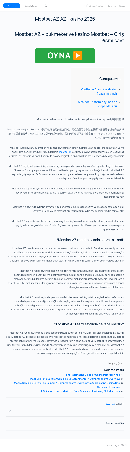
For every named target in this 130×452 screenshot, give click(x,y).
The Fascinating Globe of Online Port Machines (93, 374)
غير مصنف (110, 404)
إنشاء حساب (11, 5)
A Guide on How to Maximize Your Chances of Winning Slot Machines (80, 391)
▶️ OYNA (65, 55)
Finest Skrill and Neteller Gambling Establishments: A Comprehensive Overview (74, 378)
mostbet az (65, 152)
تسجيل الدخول (30, 6)
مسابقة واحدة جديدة (116, 6)
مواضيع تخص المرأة (94, 6)
